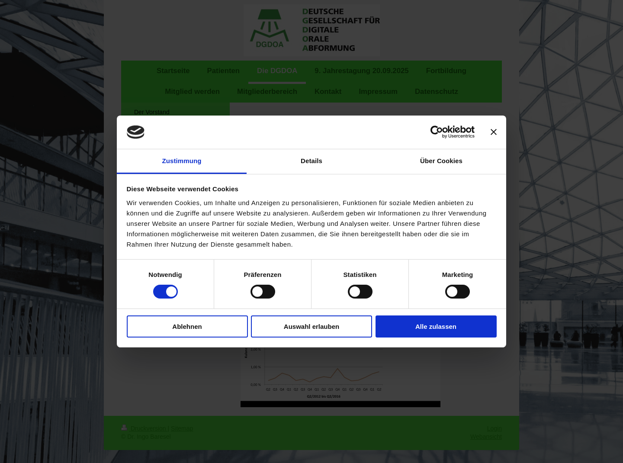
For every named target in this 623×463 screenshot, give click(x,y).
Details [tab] (311, 160)
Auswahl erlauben (311, 326)
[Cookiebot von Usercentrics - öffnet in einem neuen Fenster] (437, 131)
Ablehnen (187, 326)
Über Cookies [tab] (441, 160)
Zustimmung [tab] (182, 160)
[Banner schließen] (494, 132)
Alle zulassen (435, 326)
